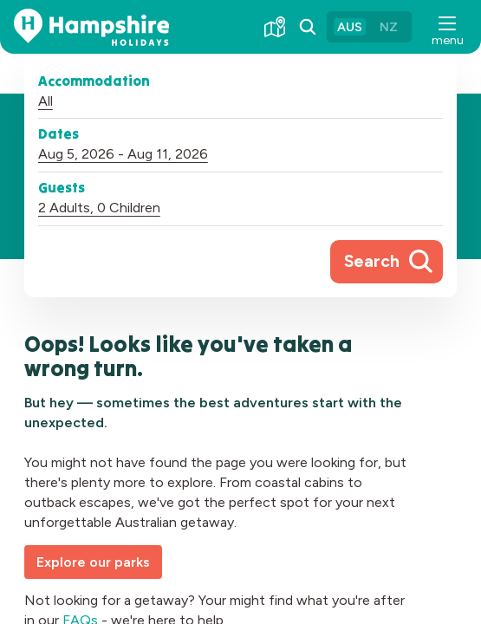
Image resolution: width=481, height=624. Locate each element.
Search (372, 261)
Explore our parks (93, 562)
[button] (446, 27)
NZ (389, 27)
